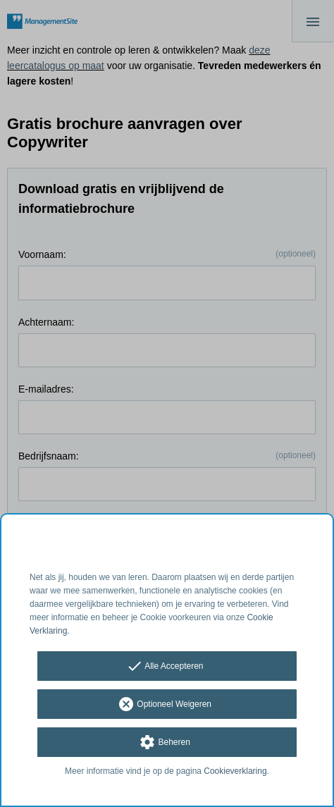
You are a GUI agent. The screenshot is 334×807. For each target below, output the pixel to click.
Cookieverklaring (235, 771)
